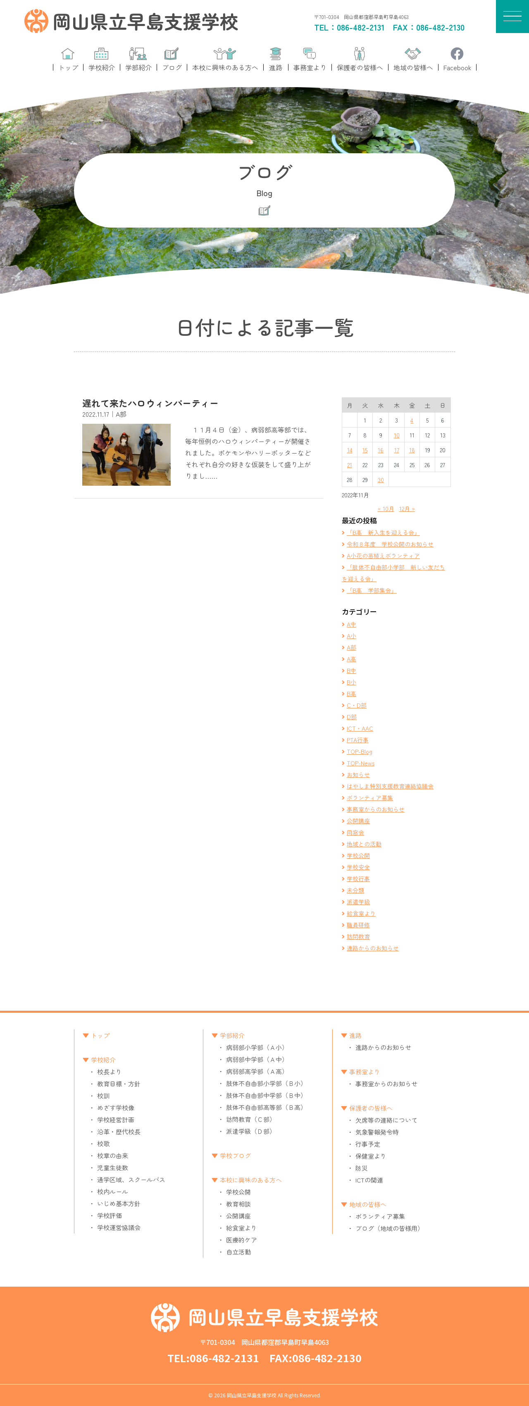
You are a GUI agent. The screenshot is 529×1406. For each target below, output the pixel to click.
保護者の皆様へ (371, 1108)
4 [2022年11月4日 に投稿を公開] (411, 420)
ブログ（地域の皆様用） (389, 1228)
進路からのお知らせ (373, 948)
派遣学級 (358, 902)
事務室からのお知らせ (376, 809)
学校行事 (358, 878)
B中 (351, 670)
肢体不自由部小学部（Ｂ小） (266, 1083)
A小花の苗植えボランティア (383, 555)
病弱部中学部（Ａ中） (257, 1059)
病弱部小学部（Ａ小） (257, 1047)
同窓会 (355, 832)
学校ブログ (235, 1155)
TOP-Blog (359, 751)
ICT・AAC (360, 728)
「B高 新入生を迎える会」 (383, 532)
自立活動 (238, 1251)
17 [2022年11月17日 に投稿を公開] (396, 450)
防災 (361, 1168)
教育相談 (238, 1203)
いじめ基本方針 (119, 1203)
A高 (351, 659)
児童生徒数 (112, 1167)
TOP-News (360, 763)
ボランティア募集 (370, 797)
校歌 (103, 1143)
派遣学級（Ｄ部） (251, 1131)
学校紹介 (103, 1059)
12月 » (407, 508)
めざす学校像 (115, 1107)
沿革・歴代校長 (119, 1131)
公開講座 (358, 821)
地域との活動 (364, 844)
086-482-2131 (361, 27)
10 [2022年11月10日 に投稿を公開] (397, 435)
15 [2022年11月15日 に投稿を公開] (364, 450)
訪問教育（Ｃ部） (251, 1119)
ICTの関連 (369, 1180)
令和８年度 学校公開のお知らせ (390, 544)
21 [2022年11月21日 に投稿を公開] (349, 465)
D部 (352, 716)
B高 (351, 693)
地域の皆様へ (367, 1204)
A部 (351, 647)
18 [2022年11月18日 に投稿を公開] (412, 450)
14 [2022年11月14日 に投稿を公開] (350, 450)
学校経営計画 (115, 1119)
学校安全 (358, 867)
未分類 (355, 890)
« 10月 (386, 508)
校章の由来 (112, 1155)
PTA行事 (358, 740)
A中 (351, 624)
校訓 (103, 1095)
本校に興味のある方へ (251, 1180)
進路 (355, 1035)
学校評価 (109, 1215)
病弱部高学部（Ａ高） (257, 1071)
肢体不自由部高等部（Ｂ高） (266, 1107)
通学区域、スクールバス (131, 1179)
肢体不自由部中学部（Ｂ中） (266, 1095)
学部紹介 (232, 1035)
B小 (351, 682)
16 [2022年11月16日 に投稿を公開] (381, 450)
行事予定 (367, 1144)
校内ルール (112, 1191)
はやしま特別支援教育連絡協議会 (390, 786)
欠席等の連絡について (386, 1120)
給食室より (361, 913)
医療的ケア (241, 1239)
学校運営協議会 (119, 1227)
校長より (109, 1071)
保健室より (370, 1156)
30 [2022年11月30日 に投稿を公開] (381, 479)
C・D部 (357, 705)
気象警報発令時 (377, 1132)
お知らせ (358, 774)
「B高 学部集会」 (372, 590)
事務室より (364, 1071)
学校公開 (358, 855)
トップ (100, 1035)
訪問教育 (358, 936)
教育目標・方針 (119, 1083)
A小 (351, 636)
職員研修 (358, 925)
